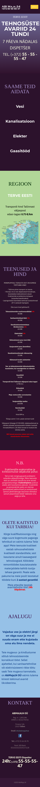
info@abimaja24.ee (22, 731)
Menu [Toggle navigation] (34, 7)
